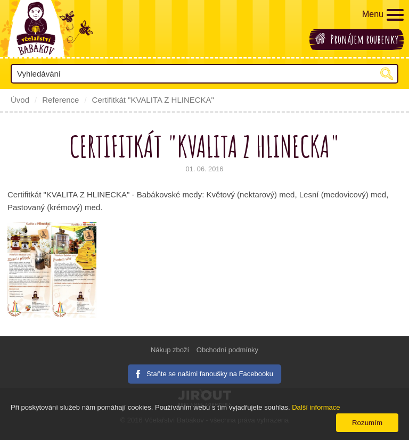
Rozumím (367, 423)
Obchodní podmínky (227, 350)
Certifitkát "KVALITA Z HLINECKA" (153, 99)
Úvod (20, 99)
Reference (60, 99)
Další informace (316, 407)
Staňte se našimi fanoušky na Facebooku (209, 374)
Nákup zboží (170, 350)
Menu (383, 15)
